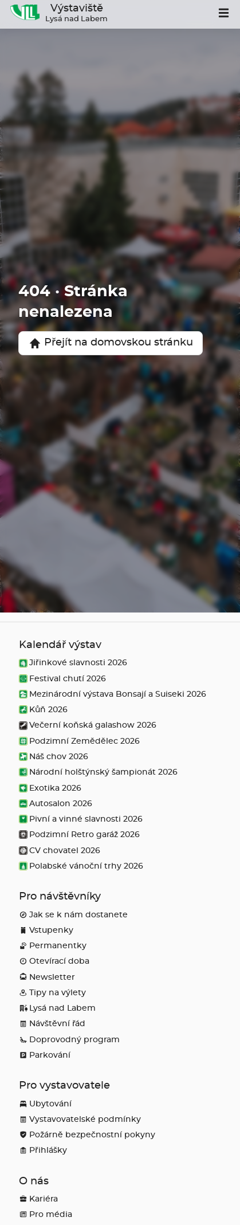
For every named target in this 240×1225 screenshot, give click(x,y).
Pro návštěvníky (60, 897)
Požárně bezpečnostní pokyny (87, 1134)
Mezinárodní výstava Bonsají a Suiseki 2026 (112, 694)
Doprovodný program (69, 1039)
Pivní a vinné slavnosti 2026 (81, 819)
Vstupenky (46, 930)
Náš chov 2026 (53, 756)
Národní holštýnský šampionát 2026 (98, 772)
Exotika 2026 (50, 788)
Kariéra (38, 1199)
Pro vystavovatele (64, 1086)
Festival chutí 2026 (62, 678)
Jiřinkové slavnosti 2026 (73, 662)
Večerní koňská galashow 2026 (87, 725)
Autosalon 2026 (55, 803)
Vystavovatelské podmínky (80, 1119)
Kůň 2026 (43, 709)
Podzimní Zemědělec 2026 (79, 741)
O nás (34, 1181)
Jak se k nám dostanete (73, 914)
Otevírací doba (54, 961)
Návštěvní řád (52, 1023)
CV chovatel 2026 (59, 850)
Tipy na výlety (52, 992)
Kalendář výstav (60, 645)
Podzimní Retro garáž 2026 (79, 834)
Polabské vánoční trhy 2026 (81, 866)
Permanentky (52, 945)
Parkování (44, 1055)
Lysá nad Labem (57, 1008)
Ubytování (45, 1104)
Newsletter (47, 977)
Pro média (45, 1214)
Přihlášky (43, 1150)
